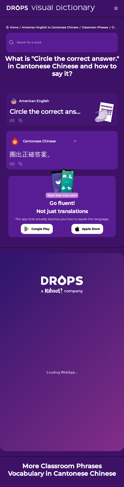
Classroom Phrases (95, 27)
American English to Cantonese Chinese (50, 27)
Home (14, 27)
